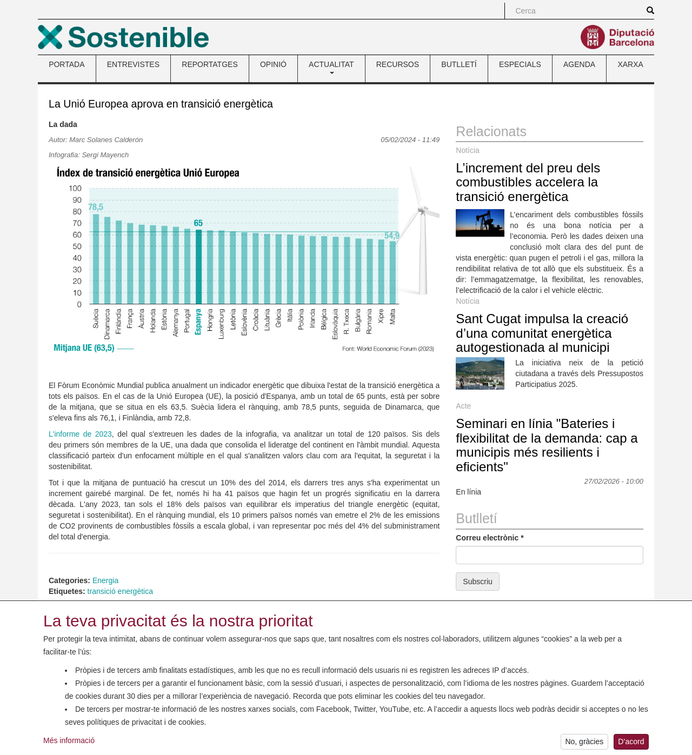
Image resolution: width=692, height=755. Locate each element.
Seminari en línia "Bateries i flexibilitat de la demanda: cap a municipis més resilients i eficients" (546, 444)
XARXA (630, 64)
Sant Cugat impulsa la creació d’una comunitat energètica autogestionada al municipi (542, 333)
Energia (105, 580)
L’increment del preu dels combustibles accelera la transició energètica (528, 182)
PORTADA (66, 64)
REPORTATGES (209, 64)
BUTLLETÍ (458, 64)
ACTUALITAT (331, 67)
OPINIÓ (273, 64)
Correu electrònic (489, 537)
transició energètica (120, 591)
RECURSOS (397, 64)
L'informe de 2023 (80, 434)
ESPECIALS (520, 64)
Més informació (69, 745)
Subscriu (477, 581)
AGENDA (579, 64)
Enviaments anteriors (491, 603)
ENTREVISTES (133, 64)
